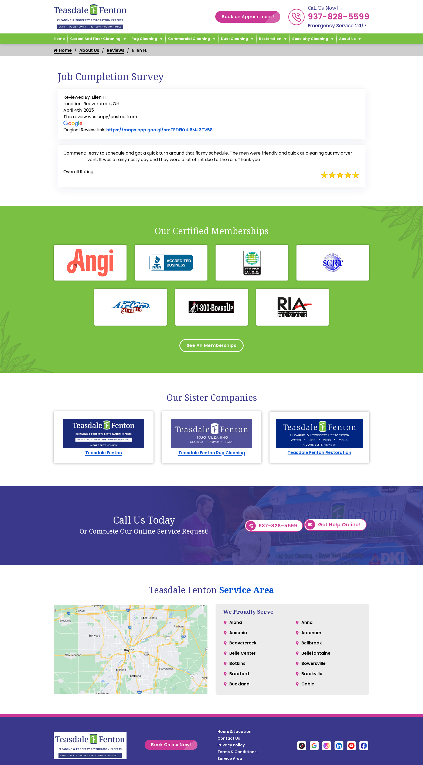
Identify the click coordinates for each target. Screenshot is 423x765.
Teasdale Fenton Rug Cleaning (211, 454)
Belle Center (242, 657)
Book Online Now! (174, 746)
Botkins (237, 667)
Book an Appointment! (251, 17)
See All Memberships (211, 346)
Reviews (116, 50)
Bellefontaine (315, 657)
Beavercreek (243, 646)
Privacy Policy (231, 746)
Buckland (239, 689)
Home (59, 38)
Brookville (312, 678)
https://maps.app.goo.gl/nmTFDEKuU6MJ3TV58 (159, 130)
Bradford (239, 678)
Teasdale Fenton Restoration (319, 454)
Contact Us (228, 740)
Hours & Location (234, 733)
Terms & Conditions (237, 753)
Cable (308, 689)
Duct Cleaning (234, 38)
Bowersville (313, 667)
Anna (307, 624)
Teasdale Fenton (103, 454)
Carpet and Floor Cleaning (95, 38)
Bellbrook (311, 646)
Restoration (270, 38)
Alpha (235, 624)
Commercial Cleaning (189, 38)
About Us (347, 38)
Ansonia (238, 635)
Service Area (246, 591)
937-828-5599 (338, 16)
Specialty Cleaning (310, 38)
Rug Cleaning (144, 38)
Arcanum (311, 635)
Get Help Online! (333, 527)
